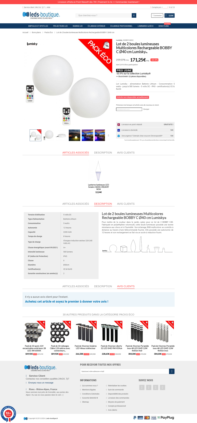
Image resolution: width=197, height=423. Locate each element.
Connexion (157, 15)
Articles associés (75, 203)
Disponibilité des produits (118, 394)
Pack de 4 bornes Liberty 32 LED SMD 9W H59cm (111, 347)
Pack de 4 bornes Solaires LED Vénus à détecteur (86, 347)
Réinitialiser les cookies (117, 386)
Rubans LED (78, 26)
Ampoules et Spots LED (38, 26)
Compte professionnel (117, 406)
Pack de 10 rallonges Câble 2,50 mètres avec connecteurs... (60, 348)
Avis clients (126, 152)
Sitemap (85, 402)
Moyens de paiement (116, 402)
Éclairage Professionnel (121, 26)
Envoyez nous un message (40, 383)
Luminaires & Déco (145, 26)
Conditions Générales (90, 394)
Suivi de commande (116, 390)
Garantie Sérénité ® (90, 398)
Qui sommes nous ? (90, 386)
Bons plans (165, 25)
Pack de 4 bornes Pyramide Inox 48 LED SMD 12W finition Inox (163, 348)
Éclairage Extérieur (96, 26)
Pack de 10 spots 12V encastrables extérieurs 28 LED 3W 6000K (34, 348)
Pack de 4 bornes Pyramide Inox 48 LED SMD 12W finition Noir (137, 348)
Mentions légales (89, 390)
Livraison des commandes (118, 398)
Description (103, 152)
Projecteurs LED (60, 26)
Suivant (109, 135)
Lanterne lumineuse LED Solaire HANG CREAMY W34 (98, 187)
